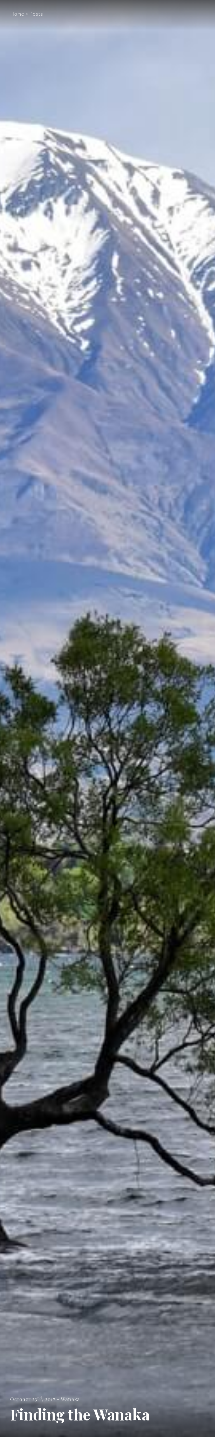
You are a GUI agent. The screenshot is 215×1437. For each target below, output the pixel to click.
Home (17, 14)
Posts (36, 14)
